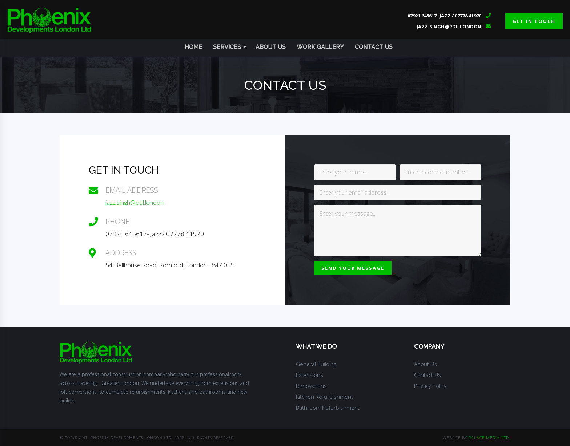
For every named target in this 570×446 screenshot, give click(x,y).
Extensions (309, 374)
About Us (271, 47)
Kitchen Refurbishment (324, 396)
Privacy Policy (430, 385)
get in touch (534, 21)
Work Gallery (320, 47)
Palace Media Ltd (489, 437)
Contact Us (374, 47)
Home (193, 47)
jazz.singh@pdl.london (449, 26)
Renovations (311, 385)
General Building (316, 364)
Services (229, 47)
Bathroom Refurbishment (328, 407)
